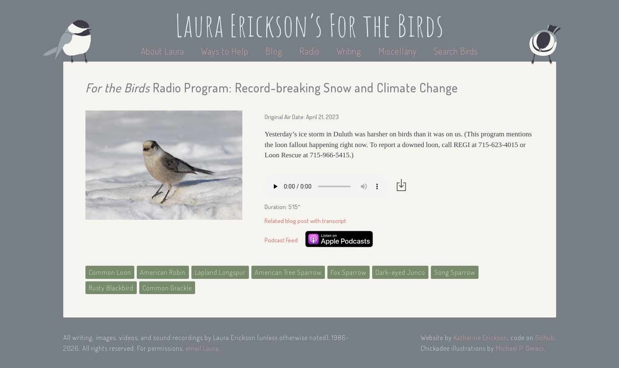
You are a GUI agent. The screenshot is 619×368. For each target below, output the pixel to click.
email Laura (202, 348)
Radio (310, 51)
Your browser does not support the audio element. (326, 186)
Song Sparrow (454, 272)
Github (545, 337)
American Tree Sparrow (288, 272)
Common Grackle (167, 287)
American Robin (163, 272)
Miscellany (397, 51)
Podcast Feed (281, 240)
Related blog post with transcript (305, 221)
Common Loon (110, 272)
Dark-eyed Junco (400, 272)
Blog (274, 51)
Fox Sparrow (348, 272)
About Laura (163, 51)
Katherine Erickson (480, 337)
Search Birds (456, 51)
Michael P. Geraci (520, 348)
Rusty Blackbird (111, 287)
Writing (348, 51)
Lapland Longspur (220, 272)
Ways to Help (226, 51)
